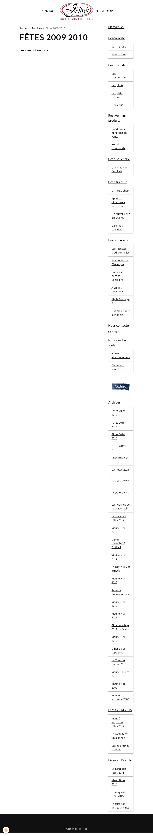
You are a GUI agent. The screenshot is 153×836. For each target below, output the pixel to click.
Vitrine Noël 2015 (119, 531)
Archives (37, 28)
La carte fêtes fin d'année (120, 738)
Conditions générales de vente (119, 133)
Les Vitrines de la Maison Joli (121, 508)
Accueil (24, 28)
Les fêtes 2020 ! (120, 484)
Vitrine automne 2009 (120, 699)
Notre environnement (121, 356)
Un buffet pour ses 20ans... (121, 216)
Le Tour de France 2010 (119, 664)
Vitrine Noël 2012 (119, 606)
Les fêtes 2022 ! (120, 461)
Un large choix (120, 191)
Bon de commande (118, 146)
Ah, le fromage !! (120, 302)
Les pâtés (117, 85)
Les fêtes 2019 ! (120, 496)
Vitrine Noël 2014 (119, 559)
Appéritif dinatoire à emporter (118, 203)
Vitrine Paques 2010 (120, 676)
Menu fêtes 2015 (118, 785)
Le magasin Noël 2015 (118, 797)
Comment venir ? (118, 368)
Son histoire (119, 46)
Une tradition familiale (120, 170)
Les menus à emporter (35, 50)
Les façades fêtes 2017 (119, 520)
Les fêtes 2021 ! (120, 473)
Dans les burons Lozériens (117, 276)
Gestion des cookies (76, 831)
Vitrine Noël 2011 (119, 617)
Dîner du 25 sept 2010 (119, 652)
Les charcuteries (119, 75)
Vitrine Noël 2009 (119, 688)
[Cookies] (6, 830)
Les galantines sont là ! (120, 750)
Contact (49, 11)
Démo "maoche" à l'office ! (118, 545)
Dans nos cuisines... (117, 228)
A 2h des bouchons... (118, 290)
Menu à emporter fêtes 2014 (118, 724)
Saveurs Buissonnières (120, 594)
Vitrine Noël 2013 (119, 582)
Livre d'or (105, 11)
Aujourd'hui (119, 54)
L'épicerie (117, 105)
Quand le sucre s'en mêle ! (121, 314)
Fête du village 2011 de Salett (120, 629)
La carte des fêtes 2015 (119, 773)
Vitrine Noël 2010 (119, 641)
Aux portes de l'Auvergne (120, 263)
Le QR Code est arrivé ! (121, 570)
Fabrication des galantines (120, 808)
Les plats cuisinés (117, 95)
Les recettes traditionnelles (121, 251)
